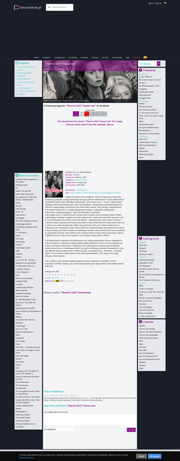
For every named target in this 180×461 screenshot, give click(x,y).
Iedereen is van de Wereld (149, 133)
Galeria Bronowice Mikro (148, 338)
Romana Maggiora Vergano (110, 193)
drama (76, 180)
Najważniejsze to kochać (25, 308)
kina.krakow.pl (31, 7)
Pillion (141, 121)
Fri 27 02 (76, 114)
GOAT (141, 157)
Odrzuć (141, 456)
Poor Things (20, 341)
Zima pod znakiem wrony (149, 127)
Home (36, 57)
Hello (17, 251)
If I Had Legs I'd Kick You (148, 113)
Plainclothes (143, 151)
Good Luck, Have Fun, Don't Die (151, 292)
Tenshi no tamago (146, 289)
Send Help (19, 362)
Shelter (141, 148)
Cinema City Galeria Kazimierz (150, 332)
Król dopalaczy (144, 266)
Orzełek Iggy (20, 326)
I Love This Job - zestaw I (25, 260)
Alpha (141, 286)
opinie (87, 101)
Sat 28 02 (81, 114)
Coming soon (151, 238)
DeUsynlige (19, 218)
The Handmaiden (22, 382)
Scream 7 (142, 83)
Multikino (142, 362)
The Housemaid (21, 385)
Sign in (151, 3)
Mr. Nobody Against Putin (149, 86)
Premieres (46, 57)
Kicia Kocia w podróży (147, 110)
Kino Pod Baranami (146, 353)
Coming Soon (59, 57)
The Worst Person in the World (27, 397)
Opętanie (19, 323)
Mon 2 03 (91, 114)
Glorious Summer (145, 106)
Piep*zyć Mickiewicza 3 (148, 145)
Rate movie (55, 278)
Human (18, 257)
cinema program (55, 101)
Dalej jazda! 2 (20, 215)
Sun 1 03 (86, 114)
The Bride (143, 251)
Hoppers (142, 248)
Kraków (145, 63)
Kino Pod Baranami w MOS (149, 359)
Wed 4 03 (100, 114)
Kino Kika (142, 347)
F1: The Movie (20, 233)
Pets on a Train (21, 329)
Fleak (141, 295)
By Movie (84, 57)
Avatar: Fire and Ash (23, 191)
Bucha (17, 203)
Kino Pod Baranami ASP (148, 356)
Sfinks (141, 368)
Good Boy (143, 245)
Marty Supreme (21, 290)
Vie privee (142, 304)
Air (16, 188)
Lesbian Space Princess (148, 142)
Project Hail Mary (145, 313)
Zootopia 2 (19, 427)
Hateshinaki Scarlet (146, 92)
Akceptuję (154, 456)
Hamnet (18, 245)
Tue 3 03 (95, 114)
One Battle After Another (25, 320)
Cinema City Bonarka (147, 329)
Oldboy (18, 317)
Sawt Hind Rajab (22, 356)
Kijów (141, 344)
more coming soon (147, 316)
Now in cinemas (29, 175)
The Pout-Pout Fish (146, 310)
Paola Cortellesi (58, 69)
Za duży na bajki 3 (146, 254)
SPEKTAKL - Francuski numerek (27, 347)
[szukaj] (59, 7)
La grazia (19, 284)
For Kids (105, 57)
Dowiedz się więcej (26, 457)
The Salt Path (20, 388)
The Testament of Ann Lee (149, 280)
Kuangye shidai (145, 98)
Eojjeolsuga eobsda (146, 260)
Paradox (142, 365)
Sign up (158, 3)
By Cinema (73, 57)
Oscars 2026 (117, 57)
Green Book (20, 242)
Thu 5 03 (104, 114)
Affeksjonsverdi (145, 95)
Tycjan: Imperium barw (24, 405)
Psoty (17, 344)
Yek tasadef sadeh (146, 124)
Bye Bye (18, 206)
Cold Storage (20, 209)
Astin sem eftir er (145, 301)
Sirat (17, 368)
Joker (17, 275)
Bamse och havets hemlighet (150, 298)
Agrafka (142, 326)
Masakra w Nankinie (23, 293)
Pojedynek (143, 89)
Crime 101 (143, 139)
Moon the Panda (22, 296)
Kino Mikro (143, 350)
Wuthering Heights (146, 154)
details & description (70, 101)
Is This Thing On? (146, 77)
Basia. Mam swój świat (24, 194)
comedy (83, 180)
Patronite (136, 57)
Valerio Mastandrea (90, 193)
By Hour (95, 57)
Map (127, 57)
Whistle (142, 104)
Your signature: (50, 429)
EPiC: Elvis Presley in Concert (150, 80)
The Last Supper (145, 307)
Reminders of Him (146, 263)
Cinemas (148, 321)
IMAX (141, 341)
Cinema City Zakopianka (148, 335)
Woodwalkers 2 (145, 130)
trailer (81, 101)
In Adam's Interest (22, 269)
